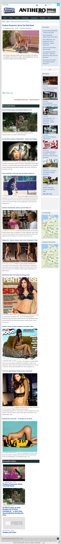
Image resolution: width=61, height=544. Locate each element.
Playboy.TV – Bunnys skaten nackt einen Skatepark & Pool (19, 240)
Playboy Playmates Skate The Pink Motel (12, 485)
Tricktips (42, 18)
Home (3, 21)
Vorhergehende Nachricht (21, 99)
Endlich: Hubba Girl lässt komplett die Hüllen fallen (17, 326)
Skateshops (25, 18)
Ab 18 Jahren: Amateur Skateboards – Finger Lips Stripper (19, 139)
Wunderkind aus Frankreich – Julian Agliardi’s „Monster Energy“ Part (50, 61)
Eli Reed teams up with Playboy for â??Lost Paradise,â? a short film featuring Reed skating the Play (13, 511)
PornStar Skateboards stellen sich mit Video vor (16, 208)
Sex (12, 93)
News (11, 18)
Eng (49, 18)
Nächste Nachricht (34, 99)
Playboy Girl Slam (9, 532)
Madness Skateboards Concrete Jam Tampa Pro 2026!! (49, 189)
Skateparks (34, 18)
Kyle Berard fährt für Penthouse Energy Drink (16, 275)
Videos (17, 18)
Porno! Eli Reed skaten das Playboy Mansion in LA (17, 110)
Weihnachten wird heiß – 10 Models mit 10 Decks (17, 419)
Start (5, 18)
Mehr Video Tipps (47, 193)
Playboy (8, 93)
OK (44, 542)
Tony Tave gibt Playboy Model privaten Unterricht (17, 371)
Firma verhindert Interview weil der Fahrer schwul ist (18, 173)
